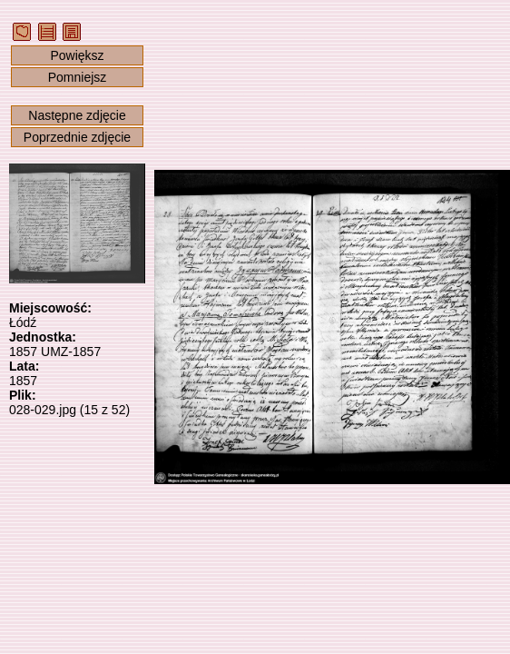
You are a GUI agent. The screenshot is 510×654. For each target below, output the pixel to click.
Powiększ (76, 55)
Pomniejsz (77, 77)
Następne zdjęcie (76, 115)
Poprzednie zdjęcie (77, 137)
